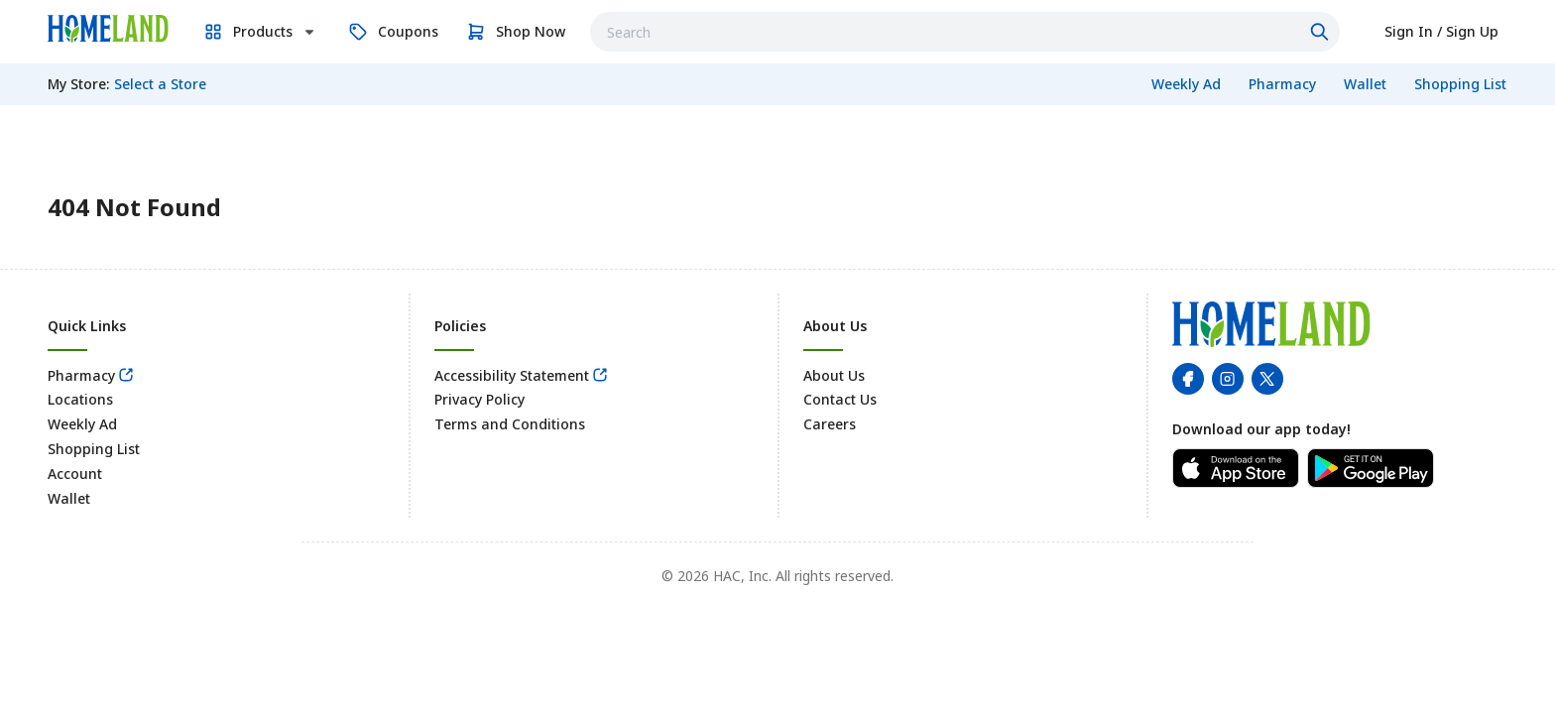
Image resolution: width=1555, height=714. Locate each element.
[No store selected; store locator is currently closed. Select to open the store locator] (160, 84)
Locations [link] (80, 399)
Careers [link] (829, 424)
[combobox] (965, 32)
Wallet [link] (69, 498)
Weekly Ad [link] (82, 424)
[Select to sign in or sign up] (1441, 32)
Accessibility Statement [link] (511, 375)
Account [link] (75, 473)
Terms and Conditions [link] (509, 424)
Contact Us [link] (840, 399)
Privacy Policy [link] (479, 399)
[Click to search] (1322, 32)
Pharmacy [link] (81, 375)
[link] (108, 29)
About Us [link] (834, 375)
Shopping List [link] (94, 448)
